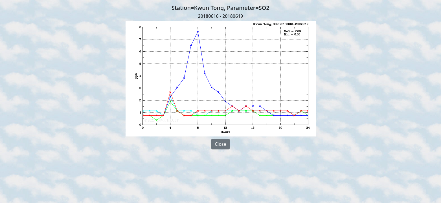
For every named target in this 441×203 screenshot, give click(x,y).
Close (220, 144)
